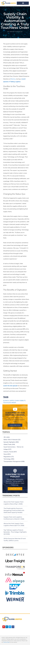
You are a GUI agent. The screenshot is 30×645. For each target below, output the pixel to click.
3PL (5, 437)
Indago (6, 449)
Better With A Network (11, 440)
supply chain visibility (17, 400)
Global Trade (7, 444)
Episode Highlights (9, 442)
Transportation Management (12, 461)
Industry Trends (8, 452)
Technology (7, 459)
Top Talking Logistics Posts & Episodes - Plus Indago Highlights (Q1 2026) (15, 532)
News (5, 454)
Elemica (13, 79)
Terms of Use (6, 642)
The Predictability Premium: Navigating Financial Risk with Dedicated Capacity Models (14, 510)
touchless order (9, 403)
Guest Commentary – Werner (12, 447)
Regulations (7, 457)
